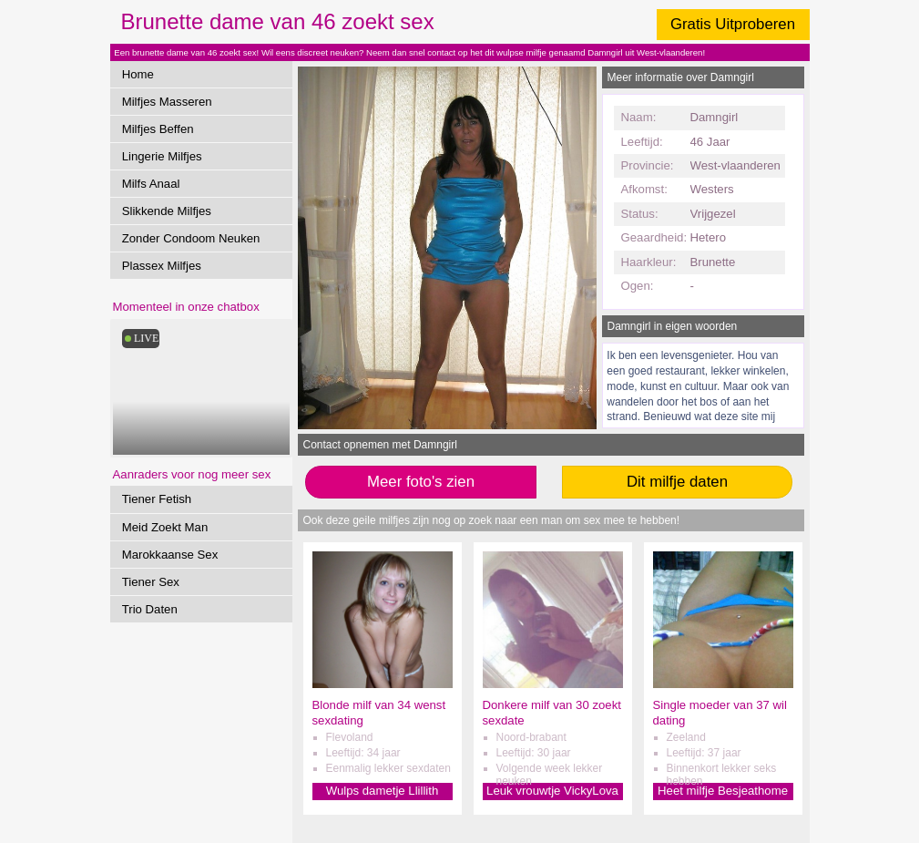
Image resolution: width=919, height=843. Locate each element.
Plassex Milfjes (161, 265)
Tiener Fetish (156, 499)
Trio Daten (150, 609)
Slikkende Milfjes (166, 211)
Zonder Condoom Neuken (191, 238)
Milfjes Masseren (167, 101)
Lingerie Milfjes (162, 156)
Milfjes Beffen (158, 129)
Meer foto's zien (421, 481)
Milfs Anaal (151, 183)
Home (138, 74)
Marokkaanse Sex (170, 554)
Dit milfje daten (677, 481)
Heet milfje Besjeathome (723, 790)
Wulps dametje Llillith (382, 790)
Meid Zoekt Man (165, 527)
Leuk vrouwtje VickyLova (552, 790)
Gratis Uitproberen (732, 24)
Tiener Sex (150, 582)
